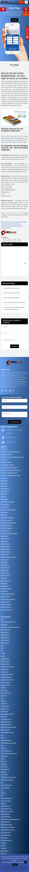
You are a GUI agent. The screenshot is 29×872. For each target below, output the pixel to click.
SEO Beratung (4, 643)
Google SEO (4, 624)
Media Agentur (5, 499)
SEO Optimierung (5, 630)
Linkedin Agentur (5, 567)
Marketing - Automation (7, 811)
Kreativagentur (5, 507)
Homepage (4, 764)
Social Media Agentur (6, 525)
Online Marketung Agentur (7, 502)
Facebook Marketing (6, 809)
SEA (2, 645)
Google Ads (4, 703)
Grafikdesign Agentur (6, 588)
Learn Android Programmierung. (12, 288)
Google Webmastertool (7, 674)
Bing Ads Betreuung (6, 740)
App (2, 782)
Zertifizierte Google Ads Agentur (9, 473)
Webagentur (4, 494)
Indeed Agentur (5, 565)
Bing (2, 735)
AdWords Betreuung (6, 722)
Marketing (3, 803)
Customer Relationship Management (10, 819)
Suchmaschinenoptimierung (8, 622)
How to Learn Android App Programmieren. (14, 302)
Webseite (3, 761)
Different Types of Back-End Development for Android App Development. (14, 308)
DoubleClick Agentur (6, 604)
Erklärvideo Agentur (6, 610)
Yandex (3, 759)
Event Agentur (4, 512)
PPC (2, 651)
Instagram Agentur (6, 552)
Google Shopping (5, 682)
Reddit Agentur (5, 570)
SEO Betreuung (5, 640)
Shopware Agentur (6, 596)
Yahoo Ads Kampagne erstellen (9, 753)
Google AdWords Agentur (7, 465)
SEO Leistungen (5, 637)
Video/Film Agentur (6, 607)
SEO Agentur (4, 449)
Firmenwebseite (5, 769)
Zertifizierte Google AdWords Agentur (11, 475)
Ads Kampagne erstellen (7, 714)
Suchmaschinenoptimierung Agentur (10, 452)
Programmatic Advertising (8, 830)
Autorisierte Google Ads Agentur (9, 467)
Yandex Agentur (5, 491)
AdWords (3, 701)
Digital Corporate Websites (8, 827)
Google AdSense (5, 664)
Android (3, 793)
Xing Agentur (4, 562)
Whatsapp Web (4, 851)
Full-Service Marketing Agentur (9, 510)
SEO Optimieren (5, 635)
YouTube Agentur (5, 549)
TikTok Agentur (5, 560)
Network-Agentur (5, 602)
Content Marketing (6, 816)
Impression (4, 695)
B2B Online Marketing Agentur (8, 523)
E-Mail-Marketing (5, 806)
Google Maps (4, 672)
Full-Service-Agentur (6, 520)
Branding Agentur (5, 531)
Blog (22, 2)
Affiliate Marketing (6, 693)
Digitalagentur (5, 536)
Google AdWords (5, 706)
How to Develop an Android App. (12, 297)
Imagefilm (3, 843)
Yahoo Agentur (5, 488)
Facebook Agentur (5, 546)
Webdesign (4, 772)
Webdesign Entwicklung (7, 780)
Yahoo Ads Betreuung (6, 751)
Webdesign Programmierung (8, 777)
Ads (2, 698)
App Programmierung (6, 785)
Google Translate (5, 685)
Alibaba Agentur (5, 544)
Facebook (3, 848)
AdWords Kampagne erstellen (8, 727)
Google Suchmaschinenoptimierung (10, 627)
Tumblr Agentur (5, 573)
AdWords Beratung (6, 724)
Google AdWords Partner (7, 732)
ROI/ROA (3, 687)
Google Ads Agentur (6, 462)
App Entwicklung (5, 788)
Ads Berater (4, 716)
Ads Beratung (4, 711)
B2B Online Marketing (6, 824)
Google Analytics (5, 661)
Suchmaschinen (5, 659)
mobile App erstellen (18, 140)
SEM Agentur (4, 481)
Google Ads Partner (6, 719)
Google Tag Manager (6, 677)
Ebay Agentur (4, 541)
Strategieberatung (6, 835)
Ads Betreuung (5, 709)
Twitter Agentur (5, 554)
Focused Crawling (5, 832)
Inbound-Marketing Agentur (8, 599)
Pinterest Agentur (5, 575)
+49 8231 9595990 (10, 437)
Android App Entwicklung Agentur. (12, 293)
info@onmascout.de (11, 442)
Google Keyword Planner (7, 680)
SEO (2, 619)
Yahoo (2, 745)
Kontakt (14, 20)
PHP (2, 795)
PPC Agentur (4, 483)
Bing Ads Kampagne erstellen (8, 743)
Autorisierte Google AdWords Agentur (11, 470)
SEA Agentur (4, 478)
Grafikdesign (4, 774)
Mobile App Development (8, 222)
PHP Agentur (4, 583)
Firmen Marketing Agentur (7, 517)
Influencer (3, 853)
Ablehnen (15, 864)
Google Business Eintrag (7, 666)
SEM (2, 648)
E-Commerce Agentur (6, 528)
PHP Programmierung (6, 798)
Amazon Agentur (5, 538)
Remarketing (4, 690)
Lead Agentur (4, 591)
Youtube (3, 845)
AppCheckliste (26, 13)
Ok (25, 862)
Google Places (4, 669)
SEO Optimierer (5, 632)
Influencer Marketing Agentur (8, 557)
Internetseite (4, 766)
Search (3, 656)
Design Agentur (5, 586)
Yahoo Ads (3, 748)
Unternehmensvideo (6, 840)
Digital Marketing (5, 822)
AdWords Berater (5, 730)
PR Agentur (4, 496)
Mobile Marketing (5, 814)
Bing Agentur (4, 486)
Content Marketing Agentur (8, 594)
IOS (2, 790)
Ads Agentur (4, 459)
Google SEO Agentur (6, 454)
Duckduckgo (4, 756)
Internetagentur (5, 504)
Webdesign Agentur (6, 581)
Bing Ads (3, 737)
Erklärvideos (4, 838)
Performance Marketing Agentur (9, 533)
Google (3, 653)
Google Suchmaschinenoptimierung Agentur (12, 457)
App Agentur (4, 578)
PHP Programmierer (6, 801)
